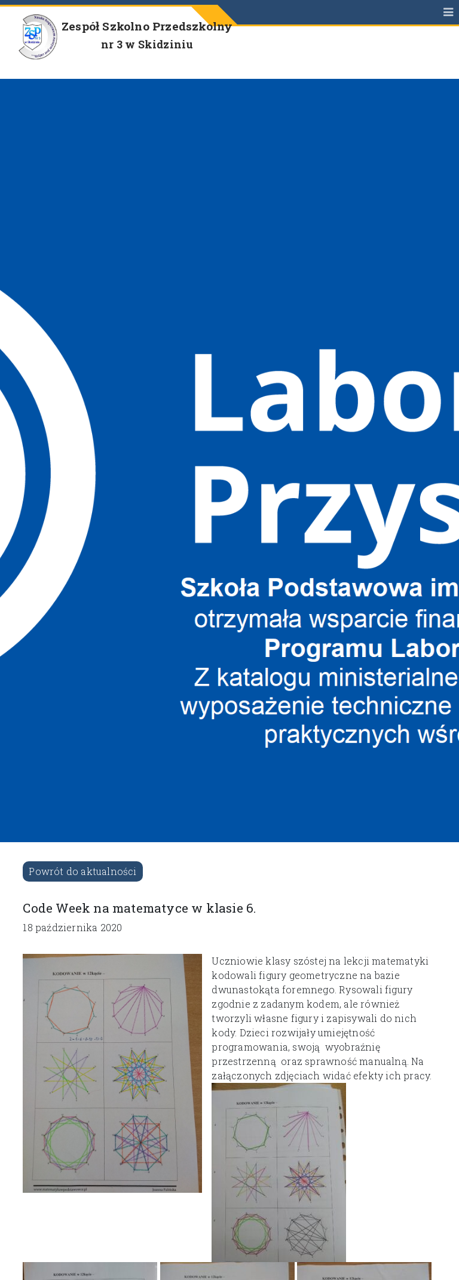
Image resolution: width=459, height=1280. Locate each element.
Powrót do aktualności (82, 871)
